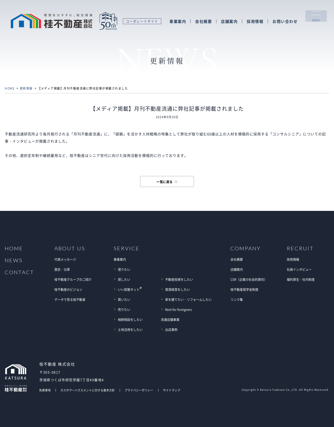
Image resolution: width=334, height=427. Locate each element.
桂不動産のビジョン (68, 289)
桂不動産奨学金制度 (244, 289)
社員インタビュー (299, 269)
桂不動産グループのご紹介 (73, 279)
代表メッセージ (65, 259)
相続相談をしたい (130, 319)
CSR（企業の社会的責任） (248, 279)
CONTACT (19, 272)
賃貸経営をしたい (177, 289)
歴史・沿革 (62, 269)
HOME (10, 88)
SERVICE (127, 248)
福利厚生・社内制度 (301, 279)
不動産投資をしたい (179, 279)
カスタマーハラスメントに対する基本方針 (87, 390)
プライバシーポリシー (139, 390)
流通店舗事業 (170, 319)
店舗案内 (229, 21)
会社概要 (203, 21)
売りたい (124, 309)
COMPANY (245, 248)
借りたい (124, 269)
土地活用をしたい (130, 329)
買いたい (124, 299)
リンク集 (236, 299)
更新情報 (26, 88)
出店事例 (171, 329)
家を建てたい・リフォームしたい (188, 299)
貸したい (124, 279)
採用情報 (255, 21)
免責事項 (45, 390)
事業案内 (177, 21)
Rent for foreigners (178, 309)
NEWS (14, 260)
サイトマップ (171, 390)
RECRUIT (300, 248)
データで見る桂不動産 (69, 299)
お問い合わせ (284, 21)
